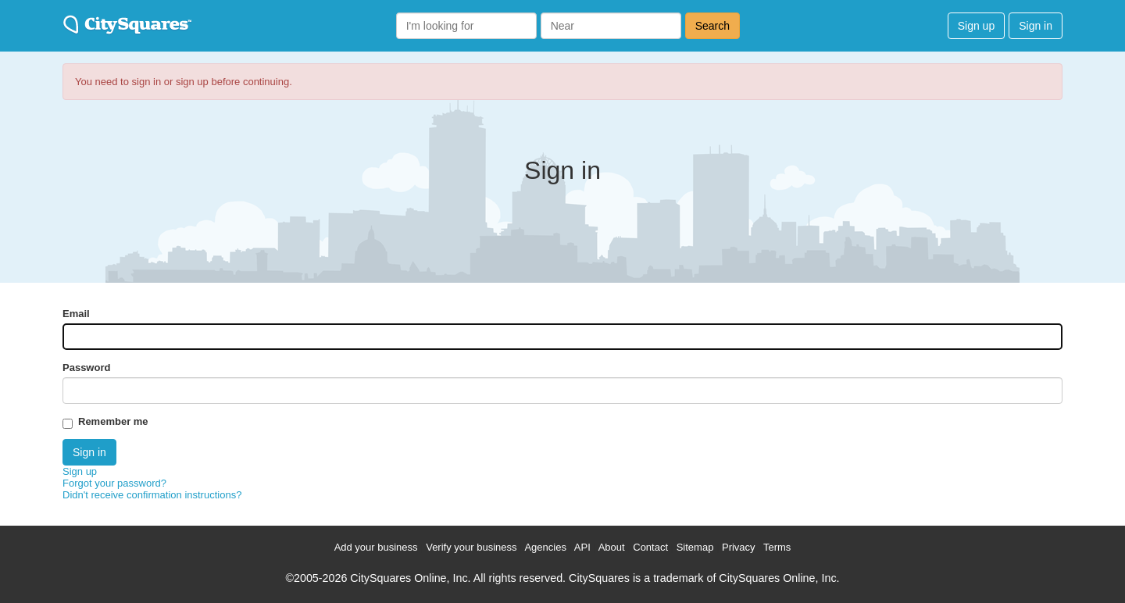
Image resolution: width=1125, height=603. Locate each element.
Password (86, 367)
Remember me (113, 421)
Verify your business (471, 547)
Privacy (738, 547)
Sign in (1035, 26)
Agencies (545, 547)
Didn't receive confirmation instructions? (151, 495)
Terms (777, 547)
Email (76, 313)
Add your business (376, 547)
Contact (650, 547)
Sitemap (695, 547)
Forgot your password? (114, 483)
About (611, 547)
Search (712, 26)
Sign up (976, 26)
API (582, 547)
